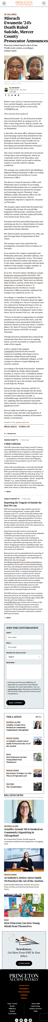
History (24, 998)
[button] (18, 95)
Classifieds (12, 1013)
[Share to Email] (15, 95)
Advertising (35, 1006)
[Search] (44, 3)
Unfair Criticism (12, 443)
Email (8, 643)
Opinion (24, 995)
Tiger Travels (12, 1003)
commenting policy (15, 689)
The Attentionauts (14, 787)
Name (8, 632)
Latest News (24, 985)
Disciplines (24, 989)
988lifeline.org (12, 109)
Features (10, 784)
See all (39, 717)
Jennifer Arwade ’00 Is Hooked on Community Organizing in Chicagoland (17, 727)
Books (12, 1006)
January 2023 (20, 422)
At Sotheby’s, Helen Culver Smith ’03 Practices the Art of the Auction (18, 743)
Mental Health (10, 426)
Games (12, 1011)
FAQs (36, 1011)
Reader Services (36, 1008)
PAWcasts (12, 1008)
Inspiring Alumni (13, 722)
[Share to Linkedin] (12, 95)
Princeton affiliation (15, 653)
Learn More (24, 963)
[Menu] (4, 3)
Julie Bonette (15, 88)
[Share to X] (9, 95)
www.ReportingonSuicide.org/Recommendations (22, 562)
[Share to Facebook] (6, 95)
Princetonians (12, 738)
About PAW (36, 1003)
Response (10, 662)
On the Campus (10, 14)
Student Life (24, 426)
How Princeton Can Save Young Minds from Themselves (16, 759)
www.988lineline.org (11, 602)
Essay (8, 754)
